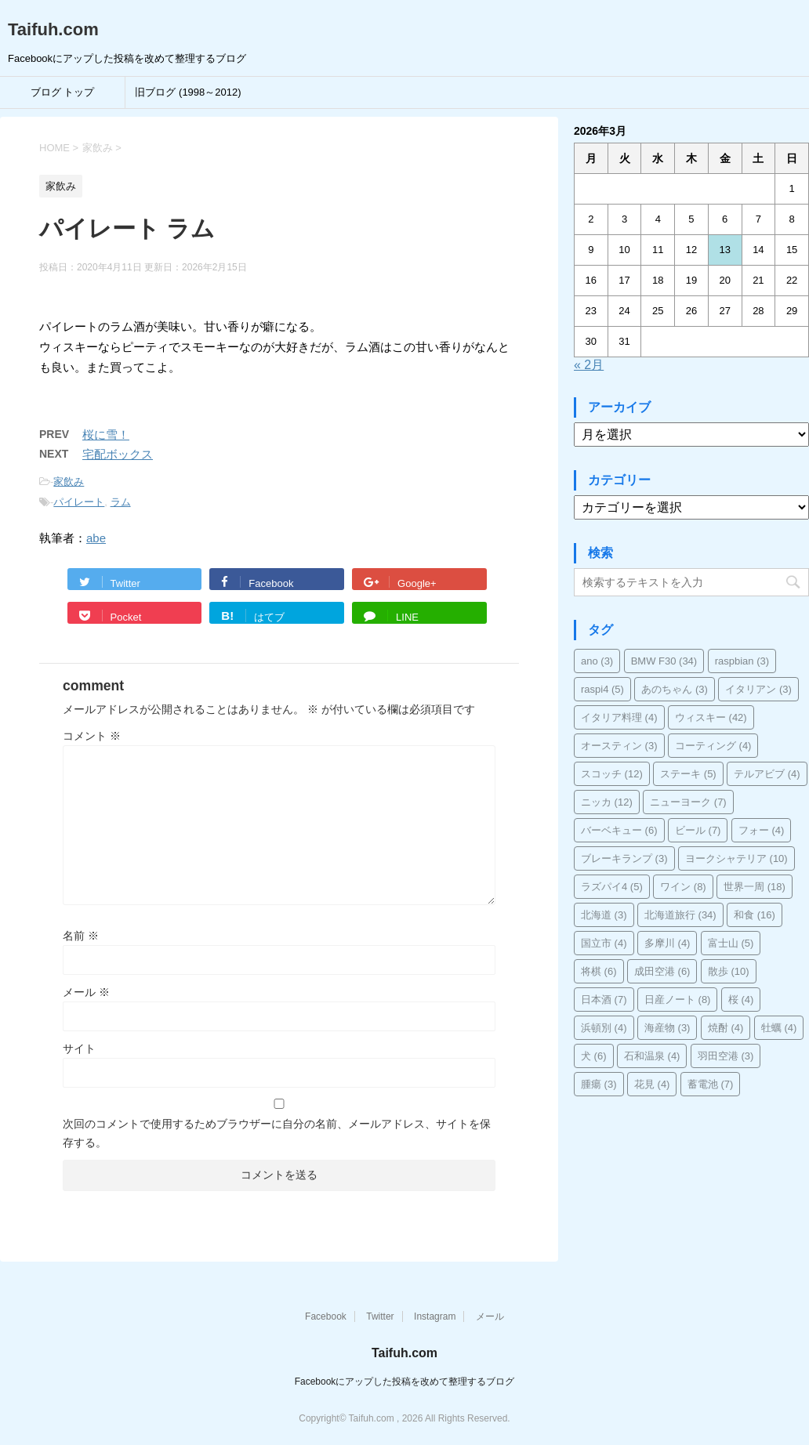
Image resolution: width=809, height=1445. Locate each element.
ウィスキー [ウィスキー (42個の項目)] (711, 717)
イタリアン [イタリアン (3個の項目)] (758, 689)
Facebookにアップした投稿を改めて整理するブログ (405, 1381)
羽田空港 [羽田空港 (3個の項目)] (726, 1056)
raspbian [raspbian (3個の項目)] (742, 661)
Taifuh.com (53, 29)
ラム (121, 502)
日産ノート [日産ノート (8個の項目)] (677, 999)
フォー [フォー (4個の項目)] (761, 830)
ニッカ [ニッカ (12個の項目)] (607, 802)
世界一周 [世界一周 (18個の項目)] (754, 887)
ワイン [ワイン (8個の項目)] (683, 887)
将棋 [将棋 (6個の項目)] (599, 971)
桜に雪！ (105, 434)
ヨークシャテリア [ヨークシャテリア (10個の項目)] (736, 858)
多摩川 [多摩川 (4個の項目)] (667, 943)
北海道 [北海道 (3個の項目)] (604, 915)
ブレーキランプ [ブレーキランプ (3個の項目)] (624, 858)
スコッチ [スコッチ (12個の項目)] (612, 774)
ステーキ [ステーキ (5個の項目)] (688, 774)
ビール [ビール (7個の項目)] (698, 830)
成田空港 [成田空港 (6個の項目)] (662, 971)
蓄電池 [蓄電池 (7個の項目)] (710, 1084)
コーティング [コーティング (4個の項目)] (713, 745)
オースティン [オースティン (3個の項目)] (619, 745)
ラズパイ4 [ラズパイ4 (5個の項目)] (612, 887)
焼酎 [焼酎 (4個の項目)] (726, 1028)
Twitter (380, 1316)
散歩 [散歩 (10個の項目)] (728, 971)
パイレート (78, 502)
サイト (79, 1048)
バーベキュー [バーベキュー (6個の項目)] (619, 830)
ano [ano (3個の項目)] (597, 661)
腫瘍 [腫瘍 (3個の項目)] (599, 1084)
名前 (81, 935)
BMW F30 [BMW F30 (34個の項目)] (664, 661)
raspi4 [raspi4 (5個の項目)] (602, 689)
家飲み (68, 481)
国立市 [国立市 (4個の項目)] (604, 943)
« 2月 (589, 364)
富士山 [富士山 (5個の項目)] (731, 943)
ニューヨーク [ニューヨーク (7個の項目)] (688, 802)
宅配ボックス (117, 454)
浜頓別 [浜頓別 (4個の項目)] (604, 1028)
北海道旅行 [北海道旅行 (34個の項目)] (680, 915)
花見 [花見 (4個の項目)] (652, 1084)
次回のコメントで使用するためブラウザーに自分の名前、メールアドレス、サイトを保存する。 (277, 1133)
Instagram (434, 1316)
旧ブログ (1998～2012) (188, 92)
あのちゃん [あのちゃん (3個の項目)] (674, 689)
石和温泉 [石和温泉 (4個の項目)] (652, 1056)
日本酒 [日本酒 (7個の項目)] (604, 999)
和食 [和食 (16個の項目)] (754, 915)
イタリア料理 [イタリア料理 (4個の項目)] (619, 717)
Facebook (325, 1316)
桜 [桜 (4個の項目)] (741, 999)
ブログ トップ (63, 92)
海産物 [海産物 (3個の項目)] (667, 1028)
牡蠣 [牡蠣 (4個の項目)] (779, 1028)
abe (96, 538)
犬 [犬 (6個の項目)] (594, 1056)
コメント (92, 736)
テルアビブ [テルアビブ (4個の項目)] (767, 774)
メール (86, 992)
